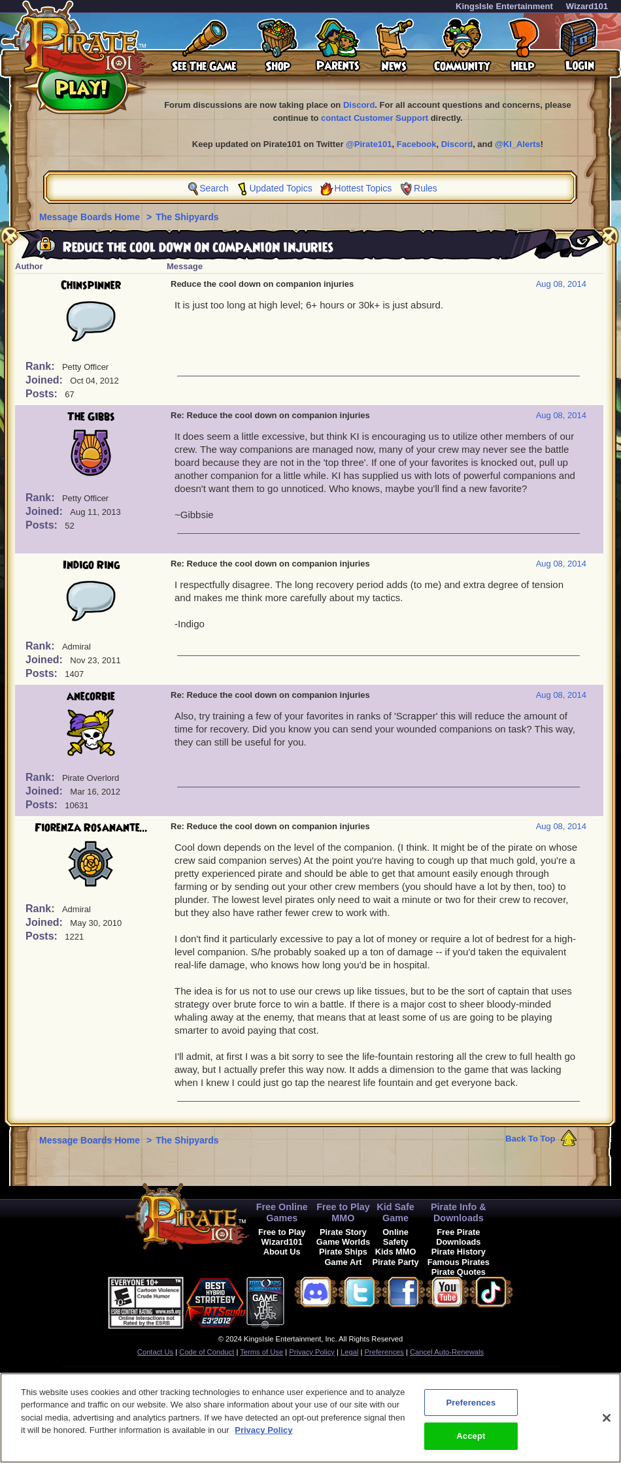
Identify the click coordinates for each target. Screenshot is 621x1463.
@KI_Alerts (518, 144)
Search (213, 188)
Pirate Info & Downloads (458, 1212)
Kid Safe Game (395, 1212)
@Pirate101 (369, 144)
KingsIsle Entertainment (504, 6)
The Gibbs (91, 417)
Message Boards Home (91, 217)
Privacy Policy (312, 1352)
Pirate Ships (343, 1252)
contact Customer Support (374, 118)
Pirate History (458, 1252)
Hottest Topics (363, 188)
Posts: (42, 393)
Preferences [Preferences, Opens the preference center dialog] (470, 1406)
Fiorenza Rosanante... (91, 828)
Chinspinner (91, 285)
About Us (282, 1252)
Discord (359, 105)
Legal (349, 1352)
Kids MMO (395, 1252)
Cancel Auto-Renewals (447, 1352)
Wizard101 (587, 6)
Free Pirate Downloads (458, 1237)
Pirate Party (396, 1262)
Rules (425, 188)
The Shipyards (187, 217)
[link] (317, 1300)
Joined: (45, 380)
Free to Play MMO (343, 1212)
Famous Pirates (459, 1262)
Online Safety (395, 1237)
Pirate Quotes (458, 1272)
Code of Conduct (206, 1352)
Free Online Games (282, 1212)
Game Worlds (343, 1242)
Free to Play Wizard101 (282, 1237)
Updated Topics (280, 188)
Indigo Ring (91, 565)
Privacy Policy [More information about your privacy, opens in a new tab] (263, 1434)
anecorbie (91, 696)
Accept (470, 1440)
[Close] (606, 1421)
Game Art (342, 1262)
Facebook (417, 144)
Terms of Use (261, 1352)
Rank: (41, 366)
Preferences (384, 1352)
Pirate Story (343, 1232)
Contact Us (155, 1352)
